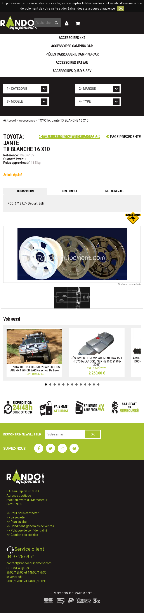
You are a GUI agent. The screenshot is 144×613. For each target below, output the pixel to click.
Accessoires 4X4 (72, 38)
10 (85, 384)
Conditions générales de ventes (32, 526)
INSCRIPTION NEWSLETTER (22, 434)
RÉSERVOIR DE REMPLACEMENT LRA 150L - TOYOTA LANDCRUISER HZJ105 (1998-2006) (97, 361)
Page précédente (123, 137)
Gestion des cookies (24, 535)
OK (121, 8)
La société (18, 517)
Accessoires (27, 120)
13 (98, 384)
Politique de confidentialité (29, 530)
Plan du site (19, 521)
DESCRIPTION (25, 191)
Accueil (9, 120)
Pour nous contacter (25, 513)
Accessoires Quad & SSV (72, 71)
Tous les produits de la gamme (69, 137)
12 (94, 384)
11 (89, 384)
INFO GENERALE (114, 191)
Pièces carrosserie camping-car (72, 54)
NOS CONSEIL (70, 191)
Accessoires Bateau (72, 63)
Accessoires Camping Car (72, 46)
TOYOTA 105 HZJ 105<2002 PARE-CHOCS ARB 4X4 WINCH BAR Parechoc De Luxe (34, 368)
